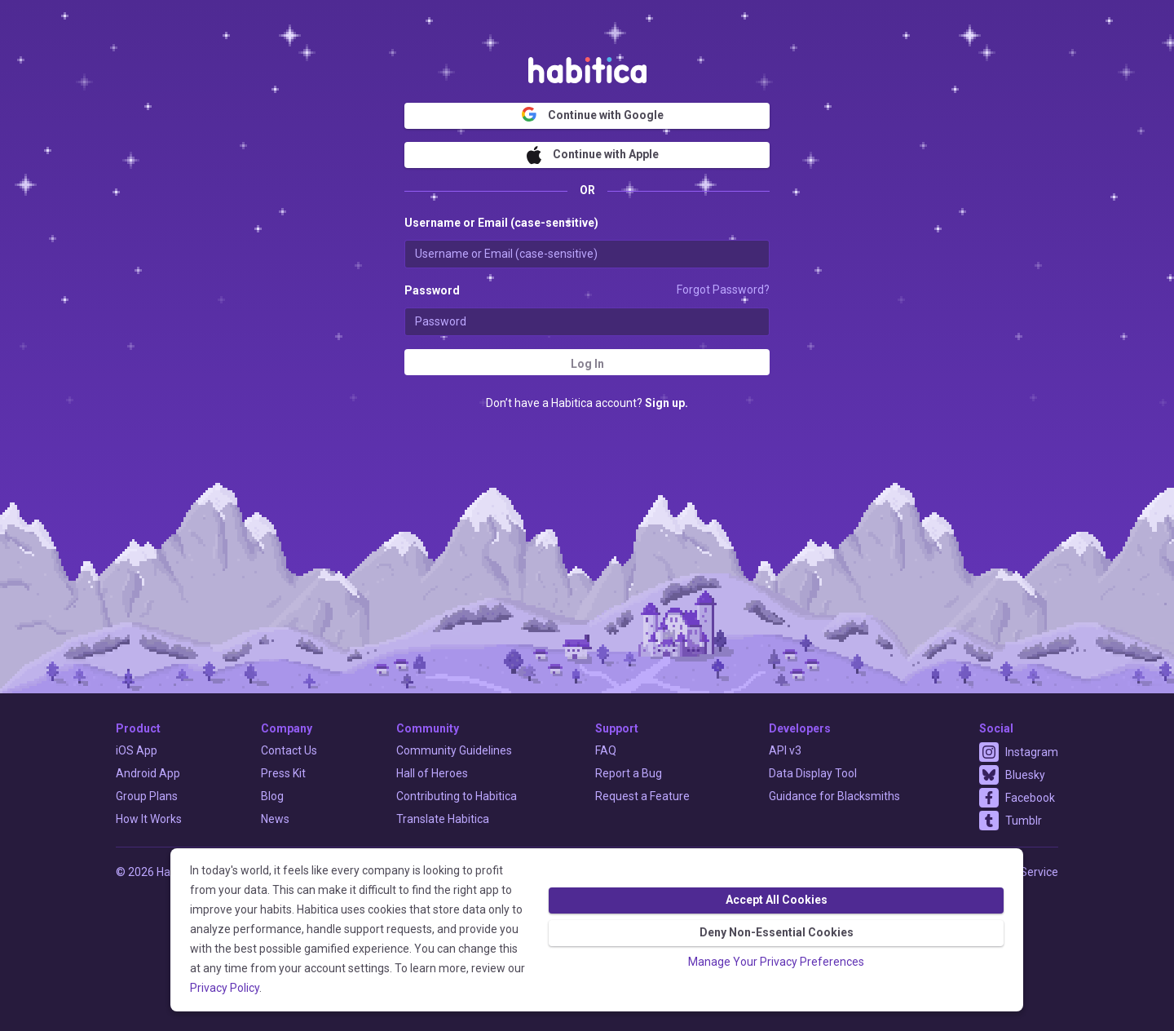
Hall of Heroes (432, 773)
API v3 (785, 750)
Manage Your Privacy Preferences (776, 961)
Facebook (1030, 797)
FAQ (605, 750)
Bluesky (1025, 774)
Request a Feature (642, 796)
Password (432, 290)
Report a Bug (628, 773)
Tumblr (1023, 820)
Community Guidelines (454, 750)
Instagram (1031, 752)
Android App (148, 773)
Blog (272, 796)
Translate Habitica (442, 818)
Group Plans (147, 796)
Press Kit (283, 773)
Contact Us (289, 750)
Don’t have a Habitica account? (587, 402)
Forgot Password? (723, 289)
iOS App (136, 750)
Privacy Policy (224, 987)
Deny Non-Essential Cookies (777, 932)
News (275, 818)
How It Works (149, 818)
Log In (587, 363)
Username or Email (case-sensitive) (501, 222)
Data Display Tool (813, 773)
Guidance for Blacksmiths (834, 796)
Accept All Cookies (777, 899)
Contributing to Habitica (456, 796)
